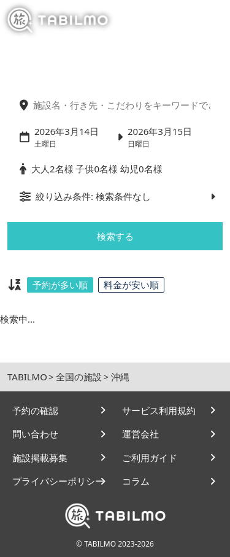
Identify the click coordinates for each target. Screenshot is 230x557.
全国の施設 (79, 377)
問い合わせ (35, 434)
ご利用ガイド (149, 457)
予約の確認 (35, 410)
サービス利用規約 (159, 410)
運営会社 (140, 434)
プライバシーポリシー (58, 481)
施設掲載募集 (39, 457)
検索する (115, 236)
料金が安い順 (131, 284)
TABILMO (27, 377)
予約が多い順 (60, 284)
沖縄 (120, 377)
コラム (136, 481)
